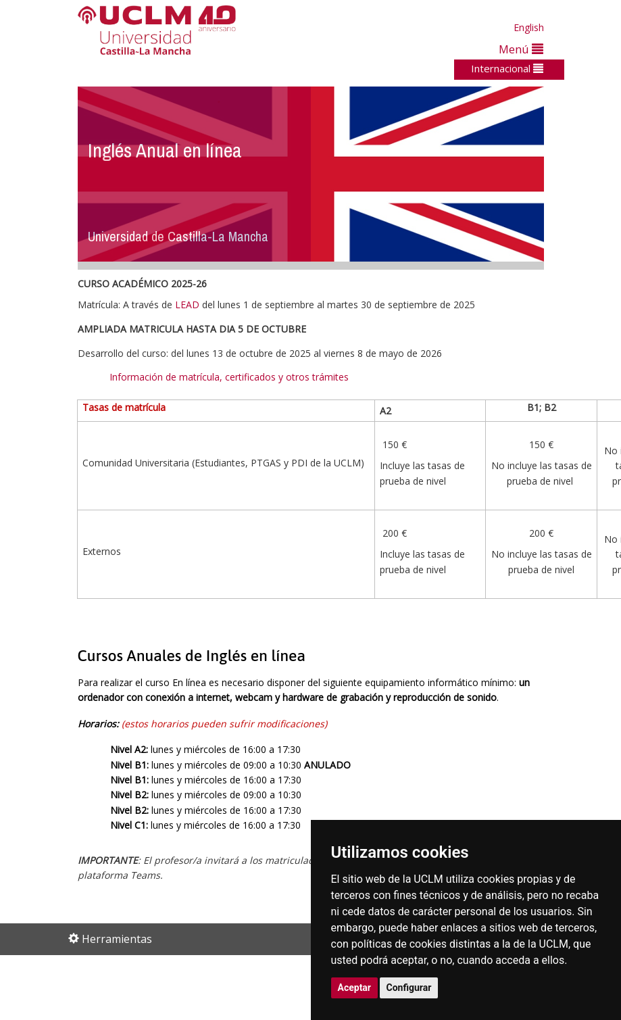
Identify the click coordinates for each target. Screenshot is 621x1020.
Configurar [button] (409, 987)
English (529, 27)
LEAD (187, 304)
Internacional (507, 68)
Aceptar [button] (355, 987)
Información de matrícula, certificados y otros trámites (230, 376)
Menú (521, 49)
